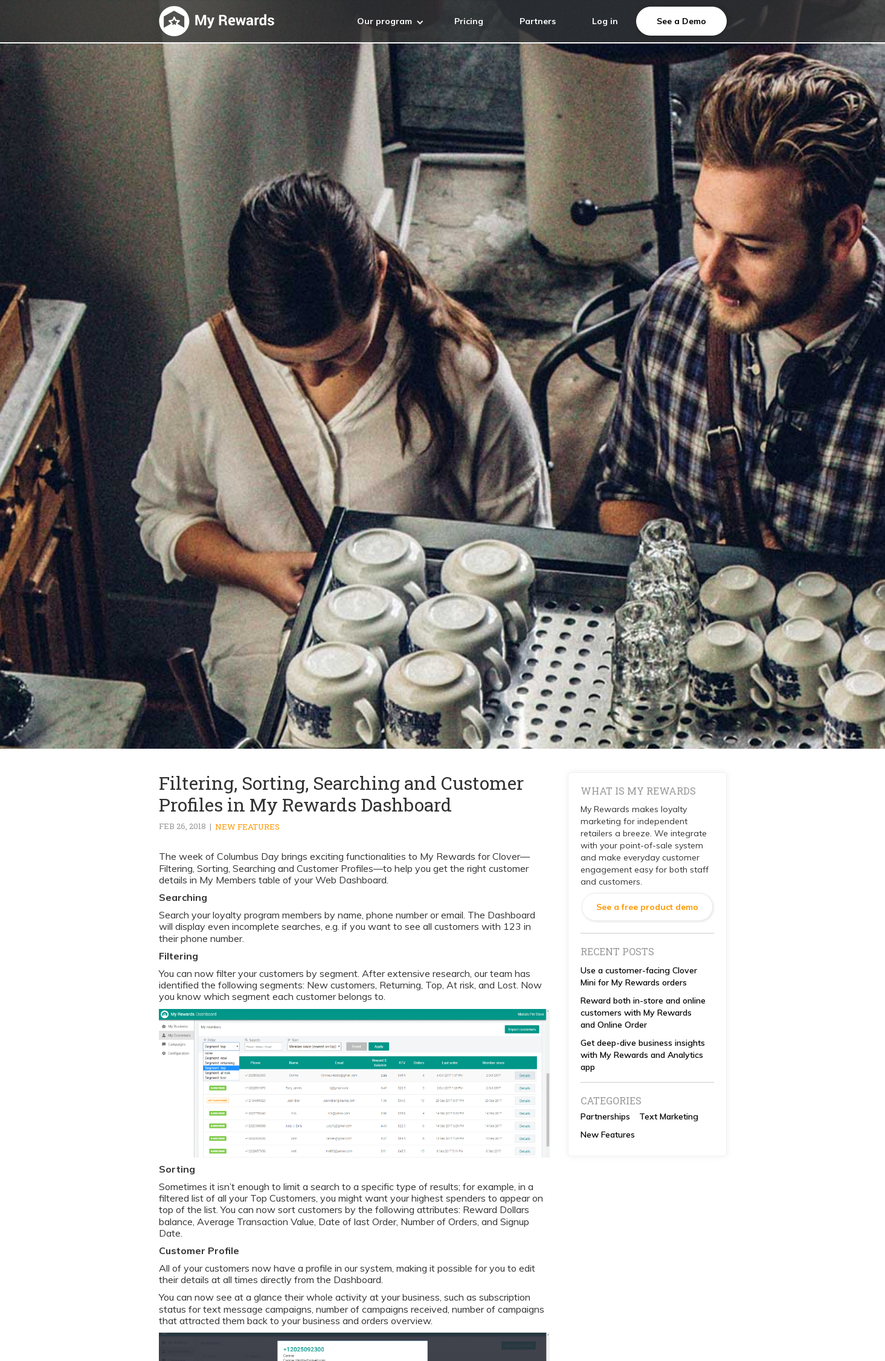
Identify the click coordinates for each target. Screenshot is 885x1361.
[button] (390, 21)
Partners (538, 21)
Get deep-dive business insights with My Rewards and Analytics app (643, 1054)
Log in (605, 21)
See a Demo (681, 21)
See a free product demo (647, 906)
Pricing (468, 21)
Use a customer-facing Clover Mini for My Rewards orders (639, 976)
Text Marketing (668, 1116)
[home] (216, 21)
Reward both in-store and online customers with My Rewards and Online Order (643, 1012)
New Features (247, 826)
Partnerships (605, 1116)
